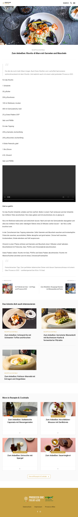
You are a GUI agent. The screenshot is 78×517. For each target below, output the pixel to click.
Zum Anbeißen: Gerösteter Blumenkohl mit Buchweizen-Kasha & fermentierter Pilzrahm (59, 337)
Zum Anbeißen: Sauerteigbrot (58, 455)
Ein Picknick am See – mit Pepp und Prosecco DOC (25, 288)
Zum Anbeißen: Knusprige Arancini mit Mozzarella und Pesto (52, 288)
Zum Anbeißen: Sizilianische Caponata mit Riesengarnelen (20, 421)
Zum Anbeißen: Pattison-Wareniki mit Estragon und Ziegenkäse (19, 377)
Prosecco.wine (50, 507)
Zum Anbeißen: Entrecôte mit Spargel (19, 456)
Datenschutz (27, 507)
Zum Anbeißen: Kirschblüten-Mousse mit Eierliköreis (58, 421)
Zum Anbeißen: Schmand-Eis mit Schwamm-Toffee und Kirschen (17, 336)
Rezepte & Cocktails (38, 50)
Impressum (38, 507)
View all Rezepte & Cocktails (39, 476)
